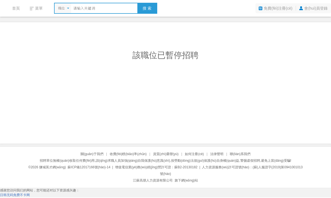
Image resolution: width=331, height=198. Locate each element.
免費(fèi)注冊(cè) (278, 8)
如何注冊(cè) (194, 154)
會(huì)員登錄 (316, 8)
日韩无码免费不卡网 (15, 195)
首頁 (16, 8)
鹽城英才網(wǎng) (52, 167)
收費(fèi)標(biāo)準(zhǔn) (128, 154)
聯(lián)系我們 (240, 154)
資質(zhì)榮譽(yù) (166, 154)
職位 (61, 8)
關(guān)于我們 (92, 154)
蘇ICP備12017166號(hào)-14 (89, 167)
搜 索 (147, 8)
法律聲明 (216, 154)
